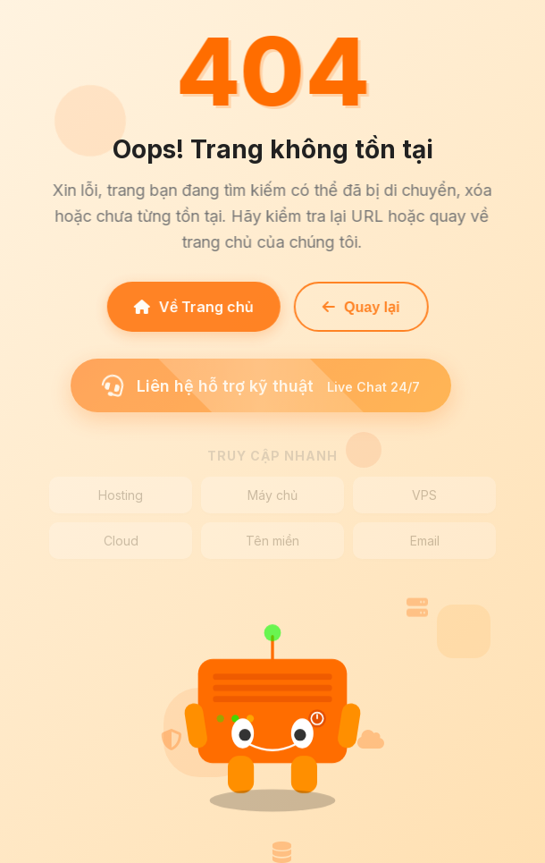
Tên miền (272, 540)
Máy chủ (272, 495)
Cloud (121, 540)
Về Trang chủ (191, 307)
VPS (424, 495)
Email (425, 540)
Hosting (120, 495)
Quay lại (358, 307)
